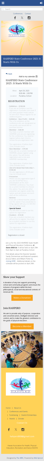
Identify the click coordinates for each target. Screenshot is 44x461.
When (14, 91)
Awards (12, 418)
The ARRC (20, 458)
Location (13, 96)
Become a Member (22, 326)
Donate (21, 418)
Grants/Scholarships (29, 415)
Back (10, 74)
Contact (28, 13)
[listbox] (28, 76)
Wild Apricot (38, 458)
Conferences (18, 13)
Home (8, 408)
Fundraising (13, 415)
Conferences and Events (18, 411)
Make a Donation (22, 297)
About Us (17, 408)
